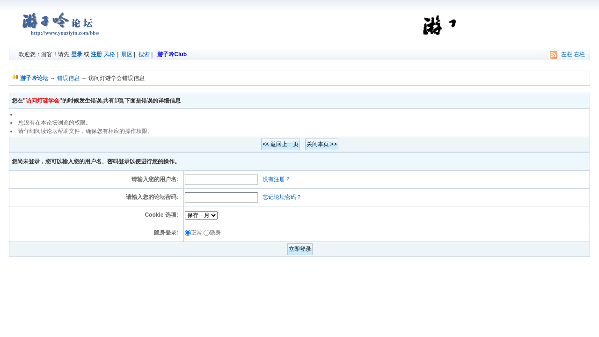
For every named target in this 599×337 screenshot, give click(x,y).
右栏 (579, 54)
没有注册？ (277, 179)
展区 (126, 54)
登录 (76, 54)
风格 (109, 54)
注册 (96, 54)
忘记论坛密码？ (282, 197)
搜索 (144, 54)
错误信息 (68, 78)
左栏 (566, 54)
